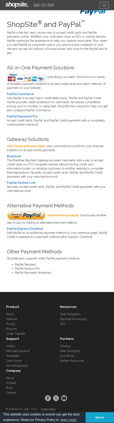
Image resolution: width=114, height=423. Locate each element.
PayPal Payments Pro (22, 116)
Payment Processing (73, 319)
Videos (10, 346)
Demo (10, 314)
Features (11, 319)
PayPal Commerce (20, 94)
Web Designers (70, 314)
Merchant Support (18, 351)
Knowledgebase (17, 365)
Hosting (65, 346)
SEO (63, 324)
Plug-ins (11, 328)
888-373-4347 (44, 5)
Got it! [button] (100, 417)
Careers (11, 392)
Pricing (10, 324)
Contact (11, 383)
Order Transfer (15, 333)
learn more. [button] (68, 420)
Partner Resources (72, 360)
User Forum (14, 360)
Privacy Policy (48, 409)
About (10, 378)
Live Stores (67, 355)
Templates (13, 355)
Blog (9, 387)
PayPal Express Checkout (25, 228)
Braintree (14, 156)
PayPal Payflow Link (21, 182)
